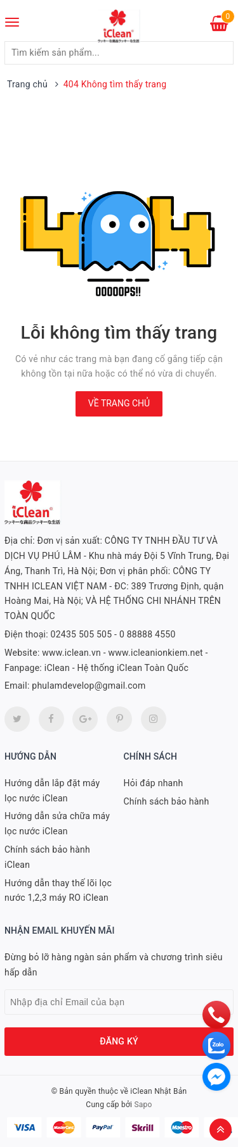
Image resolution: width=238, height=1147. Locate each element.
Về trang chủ (119, 403)
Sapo (143, 1104)
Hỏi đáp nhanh (153, 783)
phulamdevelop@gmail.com (88, 685)
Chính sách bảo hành (166, 801)
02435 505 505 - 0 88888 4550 (113, 634)
